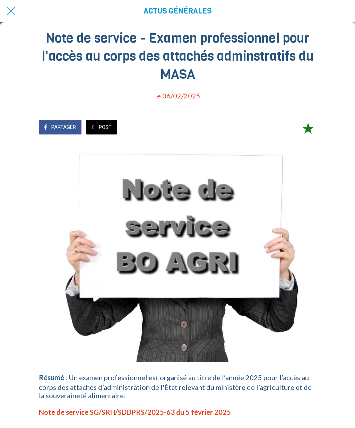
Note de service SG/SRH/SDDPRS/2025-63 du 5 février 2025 (135, 412)
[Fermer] (11, 11)
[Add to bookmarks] (308, 128)
